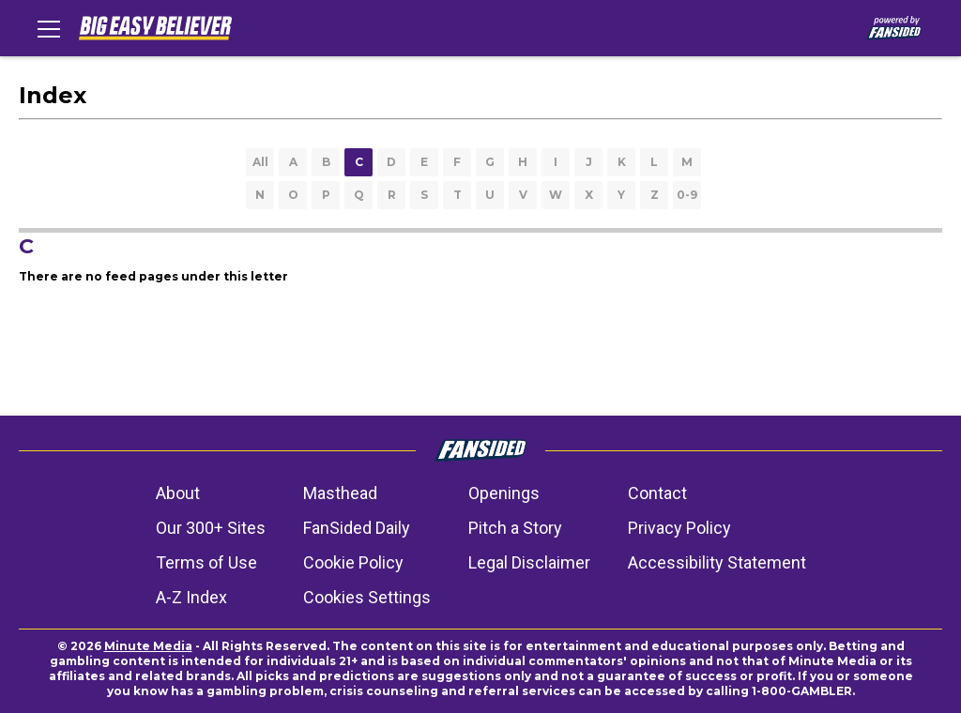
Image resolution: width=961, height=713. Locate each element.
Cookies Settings (367, 597)
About (178, 493)
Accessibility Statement (717, 562)
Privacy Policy (679, 528)
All (260, 162)
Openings (504, 493)
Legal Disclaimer (529, 562)
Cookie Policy (353, 562)
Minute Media (148, 646)
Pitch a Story (515, 528)
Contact (657, 493)
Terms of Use (206, 562)
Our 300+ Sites (211, 528)
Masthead (340, 493)
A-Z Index (191, 597)
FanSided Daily (356, 528)
